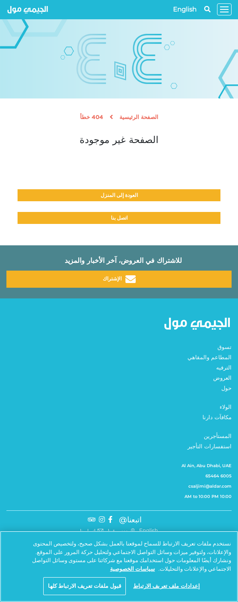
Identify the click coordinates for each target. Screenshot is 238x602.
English (184, 9)
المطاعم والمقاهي (209, 357)
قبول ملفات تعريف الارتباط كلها (84, 585)
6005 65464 (218, 476)
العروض (222, 378)
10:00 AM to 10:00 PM (208, 496)
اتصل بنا (119, 218)
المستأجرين (218, 436)
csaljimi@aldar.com (210, 486)
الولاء (226, 407)
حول (226, 388)
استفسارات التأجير (209, 447)
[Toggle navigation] (224, 9)
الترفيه (224, 368)
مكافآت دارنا (217, 417)
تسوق (224, 347)
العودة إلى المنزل (119, 195)
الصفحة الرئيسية (138, 117)
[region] (119, 566)
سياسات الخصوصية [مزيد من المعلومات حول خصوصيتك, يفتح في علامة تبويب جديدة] (132, 568)
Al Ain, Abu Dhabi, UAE (206, 465)
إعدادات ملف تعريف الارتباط (166, 585)
